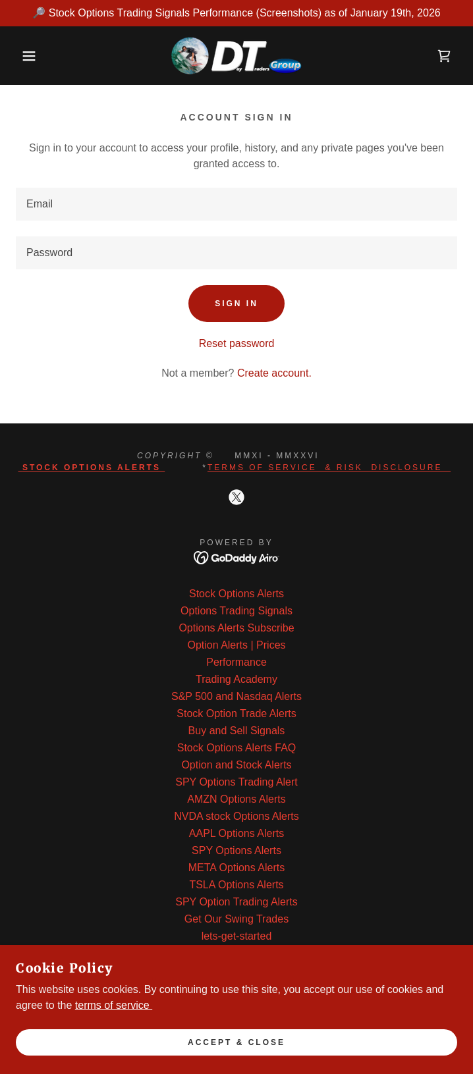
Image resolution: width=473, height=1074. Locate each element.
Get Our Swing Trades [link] (236, 919)
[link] (236, 55)
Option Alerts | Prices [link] (236, 645)
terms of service (113, 1005)
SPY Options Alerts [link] (236, 850)
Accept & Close (236, 1042)
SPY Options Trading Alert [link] (236, 782)
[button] (30, 56)
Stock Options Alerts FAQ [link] (236, 747)
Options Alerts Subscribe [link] (236, 627)
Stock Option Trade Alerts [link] (236, 713)
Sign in (236, 303)
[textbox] (236, 204)
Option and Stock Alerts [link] (236, 764)
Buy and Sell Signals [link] (236, 730)
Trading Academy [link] (236, 679)
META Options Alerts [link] (236, 867)
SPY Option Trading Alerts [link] (236, 901)
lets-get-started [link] (237, 936)
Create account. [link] (274, 373)
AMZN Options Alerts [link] (236, 799)
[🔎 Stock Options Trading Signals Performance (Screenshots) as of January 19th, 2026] (236, 13)
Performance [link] (236, 662)
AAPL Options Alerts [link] (236, 833)
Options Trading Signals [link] (236, 610)
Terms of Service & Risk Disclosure (329, 467)
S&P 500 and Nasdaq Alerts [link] (236, 696)
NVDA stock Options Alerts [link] (236, 816)
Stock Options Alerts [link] (236, 593)
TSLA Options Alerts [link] (236, 884)
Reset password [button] (237, 343)
